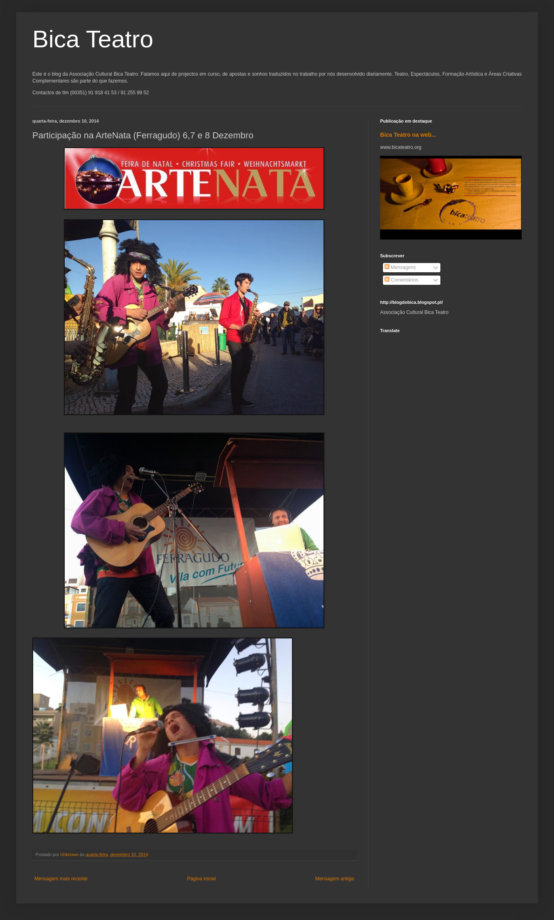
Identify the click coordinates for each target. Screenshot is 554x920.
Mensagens (400, 267)
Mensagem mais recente (60, 879)
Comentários (401, 280)
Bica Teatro (92, 39)
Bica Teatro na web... (408, 134)
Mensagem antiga (334, 879)
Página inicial (201, 879)
